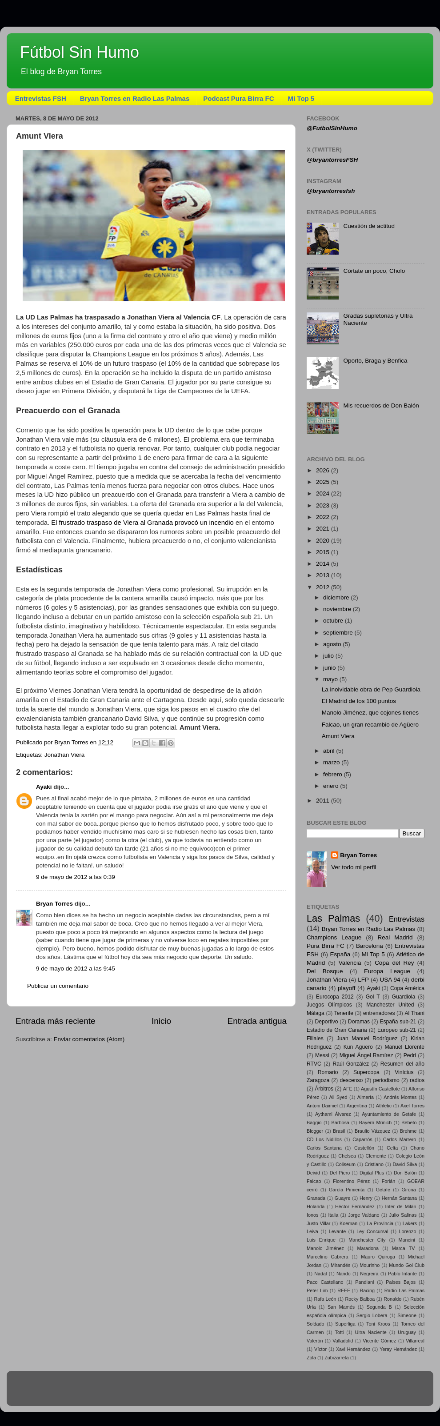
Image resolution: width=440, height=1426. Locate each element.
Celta (392, 1147)
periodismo (386, 1080)
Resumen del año (402, 1064)
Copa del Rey (394, 962)
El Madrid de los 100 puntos (359, 701)
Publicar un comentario (57, 986)
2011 (323, 800)
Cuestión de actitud (369, 226)
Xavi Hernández (353, 1349)
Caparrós (362, 1139)
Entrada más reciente (56, 1021)
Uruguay (407, 1332)
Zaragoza (318, 1080)
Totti (339, 1332)
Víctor (320, 1349)
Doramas (359, 1022)
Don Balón (405, 1172)
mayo (331, 679)
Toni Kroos (378, 1323)
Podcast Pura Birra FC (238, 98)
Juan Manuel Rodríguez (366, 1038)
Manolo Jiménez (325, 1248)
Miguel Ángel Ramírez (366, 1055)
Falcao (314, 1181)
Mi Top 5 (301, 98)
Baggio (314, 1122)
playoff (347, 988)
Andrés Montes (400, 1097)
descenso (351, 1080)
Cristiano (374, 1164)
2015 (323, 552)
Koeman (348, 1223)
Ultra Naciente (371, 1332)
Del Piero (340, 1172)
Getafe (383, 1189)
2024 (323, 493)
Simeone (406, 1315)
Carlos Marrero (399, 1139)
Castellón (364, 1147)
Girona (408, 1189)
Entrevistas (406, 919)
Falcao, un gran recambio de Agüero (370, 724)
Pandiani (364, 1282)
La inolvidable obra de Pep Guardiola (371, 689)
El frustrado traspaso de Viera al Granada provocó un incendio (142, 522)
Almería (365, 1097)
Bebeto (408, 1122)
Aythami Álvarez (333, 1114)
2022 (323, 517)
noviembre (338, 609)
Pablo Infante (402, 1273)
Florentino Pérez (351, 1181)
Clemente (375, 1155)
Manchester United (390, 1005)
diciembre (337, 597)
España (340, 954)
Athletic (384, 1105)
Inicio (161, 1021)
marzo (332, 762)
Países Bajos (401, 1282)
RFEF (343, 1290)
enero (331, 786)
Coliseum (346, 1164)
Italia (333, 1215)
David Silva (405, 1164)
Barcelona (369, 946)
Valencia (350, 962)
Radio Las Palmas (404, 1290)
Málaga (315, 1013)
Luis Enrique (321, 1239)
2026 (323, 470)
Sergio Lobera (372, 1315)
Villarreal (415, 1340)
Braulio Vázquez (372, 1131)
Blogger (315, 1131)
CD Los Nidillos (324, 1139)
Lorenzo (407, 1231)
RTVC (314, 1064)
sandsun (236, 1392)
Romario (328, 1072)
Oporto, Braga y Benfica (375, 360)
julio (329, 655)
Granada (316, 1198)
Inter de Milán (400, 1206)
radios (417, 1080)
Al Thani (414, 1013)
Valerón (315, 1340)
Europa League (387, 971)
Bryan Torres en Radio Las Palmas (134, 98)
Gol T (373, 997)
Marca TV (403, 1248)
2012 (323, 587)
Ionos (312, 1215)
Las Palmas (333, 918)
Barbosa (340, 1122)
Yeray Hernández (398, 1349)
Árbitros (324, 1089)
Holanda (315, 1206)
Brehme (408, 1131)
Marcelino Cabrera (327, 1256)
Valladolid (342, 1340)
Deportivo (326, 1022)
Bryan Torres (54, 903)
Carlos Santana (324, 1147)
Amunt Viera (338, 736)
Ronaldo (392, 1299)
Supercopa (366, 1072)
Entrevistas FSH (40, 98)
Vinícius (404, 1072)
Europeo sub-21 (396, 1030)
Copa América (407, 988)
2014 (323, 563)
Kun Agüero (358, 1047)
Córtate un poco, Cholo (374, 271)
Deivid (313, 1172)
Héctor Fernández (355, 1206)
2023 (323, 505)
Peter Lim (317, 1290)
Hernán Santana (399, 1198)
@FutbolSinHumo (332, 128)
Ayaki (44, 786)
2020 (323, 540)
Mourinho (370, 1265)
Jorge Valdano (363, 1215)
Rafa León (325, 1299)
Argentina (357, 1105)
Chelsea (347, 1155)
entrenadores (379, 1013)
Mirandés (340, 1265)
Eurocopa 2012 (335, 997)
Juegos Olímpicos (329, 1005)
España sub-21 (398, 1022)
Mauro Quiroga (378, 1256)
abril (329, 750)
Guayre (342, 1198)
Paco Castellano (325, 1282)
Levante (337, 1231)
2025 (323, 482)
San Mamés (341, 1307)
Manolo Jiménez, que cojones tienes (370, 712)
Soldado (315, 1323)
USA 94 (390, 979)
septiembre (339, 632)
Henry (366, 1198)
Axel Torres (412, 1105)
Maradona (368, 1248)
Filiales (315, 1038)
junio (330, 667)
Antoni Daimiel (322, 1105)
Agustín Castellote (380, 1088)
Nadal (320, 1273)
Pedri (410, 1055)
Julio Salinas (402, 1215)
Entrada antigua (257, 1021)
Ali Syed (338, 1097)
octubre (334, 620)
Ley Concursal (372, 1231)
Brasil (339, 1131)
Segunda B (379, 1307)
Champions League (334, 937)
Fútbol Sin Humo (79, 52)
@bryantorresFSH (332, 159)
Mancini (407, 1239)
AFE (347, 1088)
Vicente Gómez (379, 1340)
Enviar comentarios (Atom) (89, 1039)
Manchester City (366, 1239)
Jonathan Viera (64, 754)
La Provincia (380, 1223)
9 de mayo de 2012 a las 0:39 (75, 877)
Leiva (312, 1231)
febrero (333, 774)
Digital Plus (372, 1172)
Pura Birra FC (325, 946)
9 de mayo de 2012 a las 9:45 (75, 968)
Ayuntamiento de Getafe (389, 1114)
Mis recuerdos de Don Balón (381, 405)
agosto (333, 644)
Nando (343, 1273)
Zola (311, 1357)
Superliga (345, 1323)
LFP (363, 979)
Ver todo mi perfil (353, 867)
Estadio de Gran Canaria (337, 1030)
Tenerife (343, 1013)
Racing (367, 1290)
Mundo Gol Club (406, 1265)
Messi (322, 1055)
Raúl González (351, 1064)
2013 (323, 575)
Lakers (410, 1223)
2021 (323, 528)
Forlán (389, 1181)
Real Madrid (395, 937)
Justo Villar (318, 1223)
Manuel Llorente (404, 1047)
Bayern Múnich (375, 1122)
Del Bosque (325, 971)
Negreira (369, 1273)
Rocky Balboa (360, 1299)
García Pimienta (346, 1189)
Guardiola (404, 997)
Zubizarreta (336, 1357)
